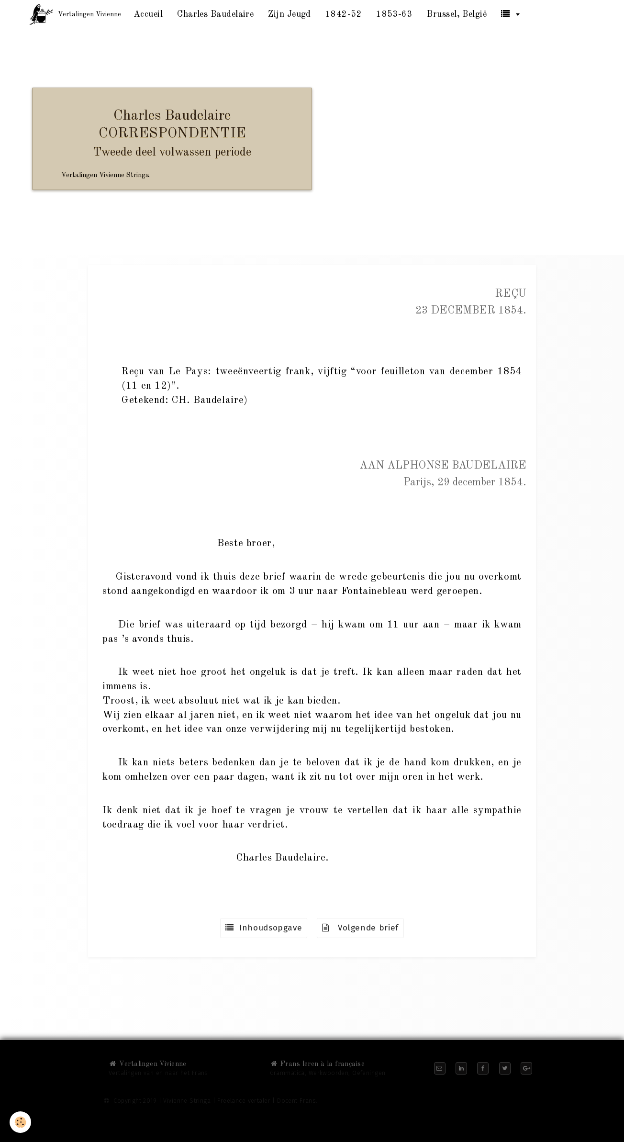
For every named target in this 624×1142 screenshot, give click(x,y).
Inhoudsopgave (263, 928)
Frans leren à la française (317, 1064)
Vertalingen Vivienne (148, 1064)
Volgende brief (360, 928)
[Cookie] (20, 1122)
